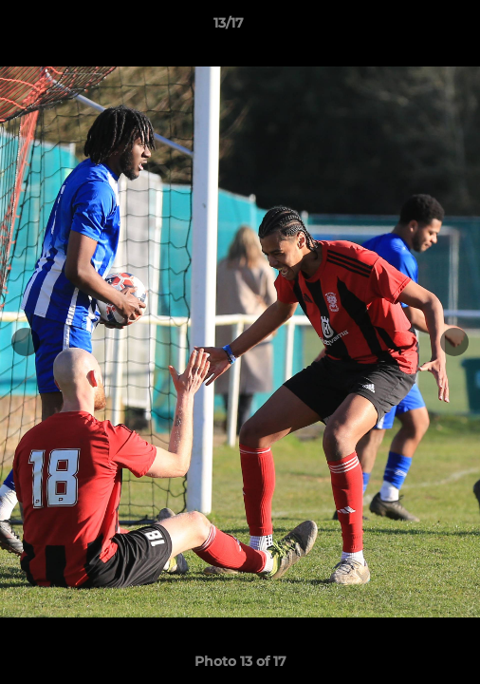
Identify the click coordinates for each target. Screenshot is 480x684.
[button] (411, 27)
